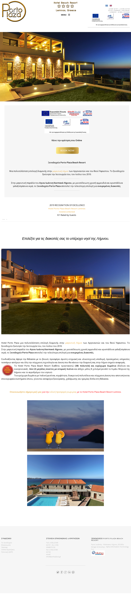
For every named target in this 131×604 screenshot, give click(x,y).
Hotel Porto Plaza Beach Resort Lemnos (67, 208)
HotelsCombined (67, 211)
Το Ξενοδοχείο (6, 553)
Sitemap (4, 558)
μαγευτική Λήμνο (66, 171)
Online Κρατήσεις (8, 560)
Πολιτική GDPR (7, 562)
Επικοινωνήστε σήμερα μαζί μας (26, 402)
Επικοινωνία (5, 555)
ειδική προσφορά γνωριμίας (64, 402)
